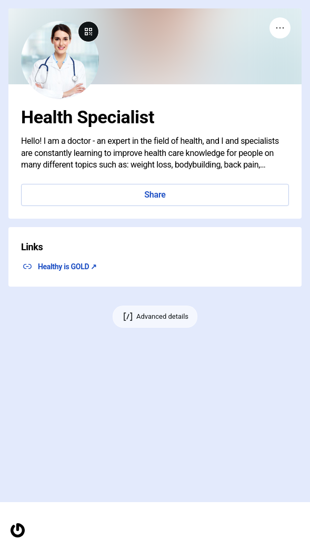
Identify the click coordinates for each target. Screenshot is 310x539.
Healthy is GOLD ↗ (67, 266)
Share (154, 195)
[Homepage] (18, 530)
